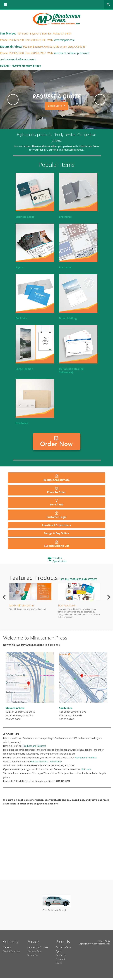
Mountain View (15, 708)
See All (59, 962)
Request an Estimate (37, 947)
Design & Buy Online (56, 533)
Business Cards (25, 216)
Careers (7, 947)
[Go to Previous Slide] (4, 597)
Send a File (32, 955)
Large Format (24, 369)
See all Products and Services (78, 579)
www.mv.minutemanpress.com (71, 53)
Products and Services (34, 745)
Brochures (65, 216)
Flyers (19, 267)
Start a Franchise (11, 951)
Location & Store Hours (56, 525)
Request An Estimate (56, 480)
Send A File (56, 504)
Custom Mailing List (56, 545)
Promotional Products (86, 757)
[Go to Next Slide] (109, 597)
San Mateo (65, 708)
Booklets (21, 318)
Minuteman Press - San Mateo (45, 761)
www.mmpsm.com (64, 40)
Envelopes (22, 423)
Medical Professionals (21, 605)
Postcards (65, 267)
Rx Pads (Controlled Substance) (71, 370)
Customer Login (56, 517)
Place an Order (34, 951)
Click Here (86, 769)
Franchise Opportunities (59, 559)
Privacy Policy (104, 941)
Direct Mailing (68, 318)
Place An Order (56, 492)
